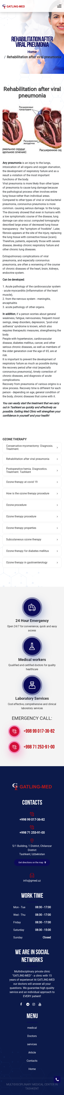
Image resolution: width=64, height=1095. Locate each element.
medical (32, 1027)
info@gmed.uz (32, 880)
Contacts (32, 1060)
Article (32, 1052)
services (32, 1044)
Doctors (32, 1036)
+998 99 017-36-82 (39, 731)
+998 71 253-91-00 (39, 747)
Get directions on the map (32, 862)
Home (32, 52)
